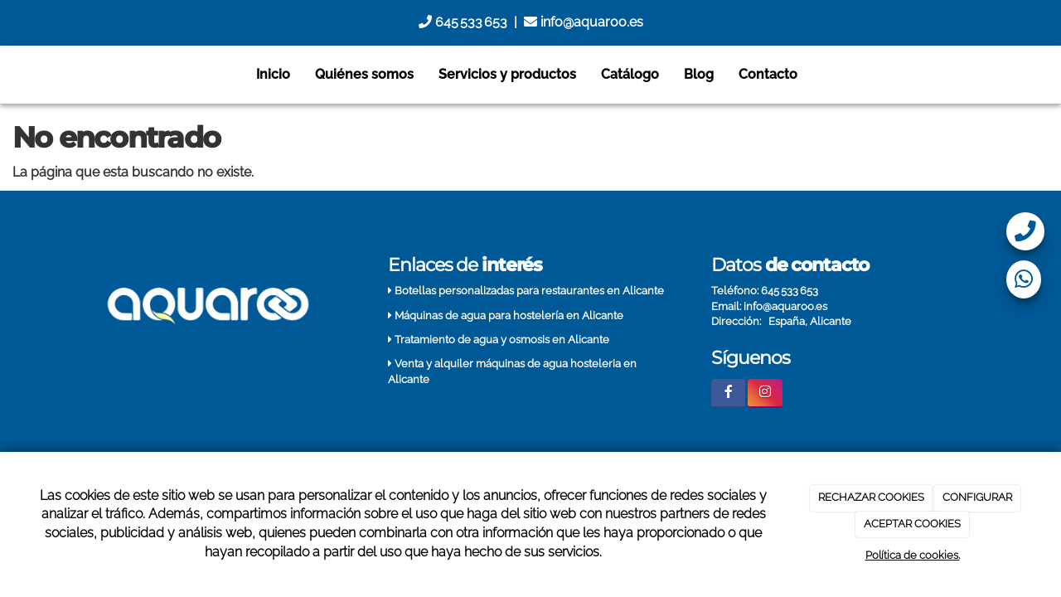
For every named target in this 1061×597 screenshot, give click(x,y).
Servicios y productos (507, 74)
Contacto (768, 74)
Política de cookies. (912, 555)
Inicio (273, 74)
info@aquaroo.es (583, 22)
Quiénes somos (364, 74)
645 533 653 (463, 22)
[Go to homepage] (8, 75)
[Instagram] (765, 393)
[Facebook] (728, 393)
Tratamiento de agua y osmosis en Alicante (502, 339)
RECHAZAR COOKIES (871, 497)
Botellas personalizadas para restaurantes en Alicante (529, 290)
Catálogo (630, 74)
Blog (699, 74)
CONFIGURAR (977, 497)
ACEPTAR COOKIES (912, 523)
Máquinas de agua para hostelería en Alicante (509, 315)
